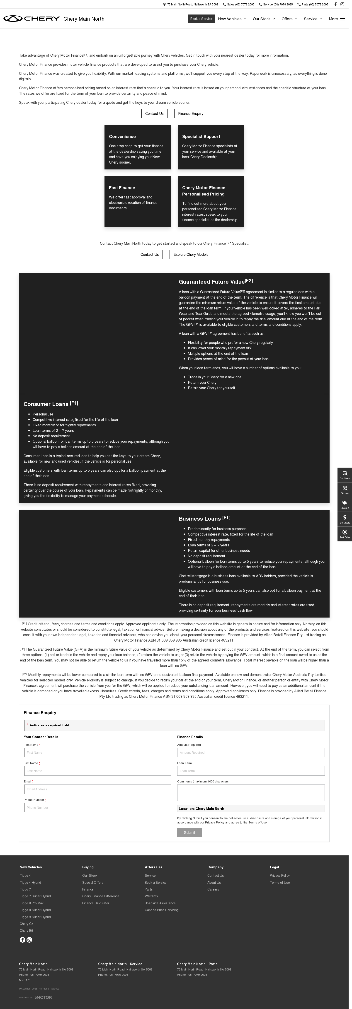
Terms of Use (257, 822)
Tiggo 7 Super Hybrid (35, 896)
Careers (213, 889)
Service (150, 875)
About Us (214, 882)
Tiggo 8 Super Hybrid (35, 910)
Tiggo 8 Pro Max (32, 903)
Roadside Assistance (160, 903)
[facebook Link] (335, 4)
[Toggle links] (35, 997)
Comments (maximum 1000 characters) (251, 790)
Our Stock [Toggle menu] (264, 18)
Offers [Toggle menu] (290, 18)
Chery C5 (26, 923)
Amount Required (251, 749)
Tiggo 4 (25, 875)
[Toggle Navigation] (337, 18)
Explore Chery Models (190, 254)
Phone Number (97, 804)
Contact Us (154, 113)
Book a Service (201, 18)
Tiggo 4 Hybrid (30, 882)
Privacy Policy (214, 822)
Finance (88, 889)
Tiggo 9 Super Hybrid (35, 917)
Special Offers (93, 882)
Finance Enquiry (190, 113)
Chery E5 (26, 930)
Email (97, 786)
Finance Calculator (95, 903)
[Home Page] (31, 18)
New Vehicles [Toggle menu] (232, 18)
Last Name (97, 768)
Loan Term (251, 768)
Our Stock (89, 875)
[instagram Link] (342, 4)
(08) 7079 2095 (39, 974)
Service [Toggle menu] (313, 18)
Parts (149, 889)
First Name (97, 749)
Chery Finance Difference (100, 896)
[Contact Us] (190, 4)
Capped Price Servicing (162, 910)
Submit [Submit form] (189, 832)
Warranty (151, 896)
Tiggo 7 (25, 889)
